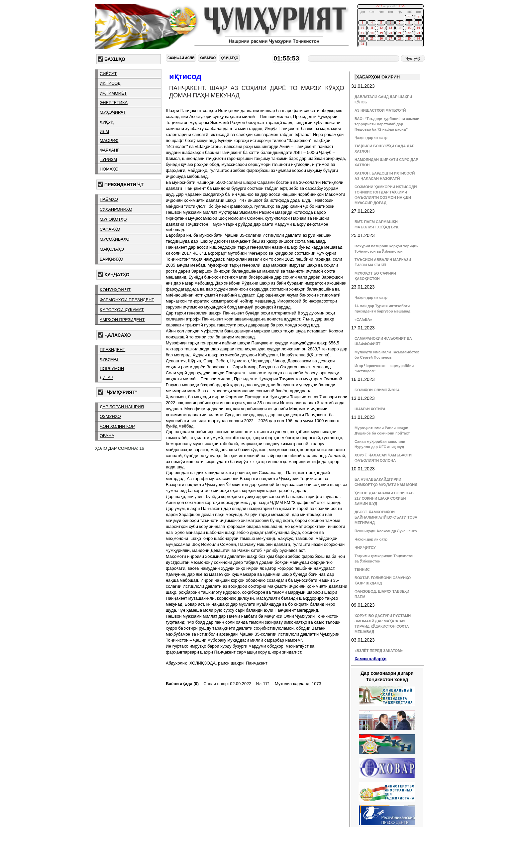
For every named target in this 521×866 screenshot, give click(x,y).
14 (399, 28)
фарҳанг (109, 150)
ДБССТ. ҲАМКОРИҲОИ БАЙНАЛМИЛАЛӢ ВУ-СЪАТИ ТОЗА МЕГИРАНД (386, 517)
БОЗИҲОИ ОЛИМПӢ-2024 (377, 390)
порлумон (112, 368)
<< (378, 6)
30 (418, 38)
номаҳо (109, 169)
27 (390, 38)
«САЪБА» (363, 319)
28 (399, 38)
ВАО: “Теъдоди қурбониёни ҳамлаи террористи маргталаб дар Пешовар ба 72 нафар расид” (387, 124)
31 (362, 44)
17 (362, 33)
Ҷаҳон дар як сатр (371, 138)
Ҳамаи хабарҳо (370, 658)
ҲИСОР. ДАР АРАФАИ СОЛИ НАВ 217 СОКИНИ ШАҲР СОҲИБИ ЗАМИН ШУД (384, 498)
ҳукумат (109, 359)
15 (408, 28)
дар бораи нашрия (122, 406)
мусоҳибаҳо (115, 239)
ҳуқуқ (107, 122)
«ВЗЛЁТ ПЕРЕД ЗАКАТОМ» (379, 651)
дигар (106, 377)
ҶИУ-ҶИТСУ (365, 548)
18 (371, 33)
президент (112, 349)
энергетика (114, 102)
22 (408, 33)
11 (371, 28)
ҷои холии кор (117, 426)
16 (418, 28)
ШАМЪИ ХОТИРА (370, 409)
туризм (108, 159)
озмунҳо (110, 416)
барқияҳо (111, 259)
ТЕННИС (362, 569)
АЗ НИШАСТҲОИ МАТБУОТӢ (380, 110)
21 (399, 33)
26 (380, 38)
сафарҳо (110, 229)
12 (380, 28)
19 (380, 33)
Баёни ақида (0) (182, 683)
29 (408, 38)
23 (418, 33)
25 (371, 38)
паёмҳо (109, 199)
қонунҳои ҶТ (115, 289)
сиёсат (108, 73)
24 (362, 38)
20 (390, 33)
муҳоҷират (113, 112)
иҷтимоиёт (113, 93)
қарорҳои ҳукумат (122, 309)
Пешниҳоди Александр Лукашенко (386, 531)
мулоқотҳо (113, 219)
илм (104, 131)
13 (390, 28)
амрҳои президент (122, 319)
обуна (107, 435)
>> (403, 6)
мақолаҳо (112, 249)
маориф (109, 140)
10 (362, 28)
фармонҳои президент (127, 299)
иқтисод (110, 83)
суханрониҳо (116, 209)
